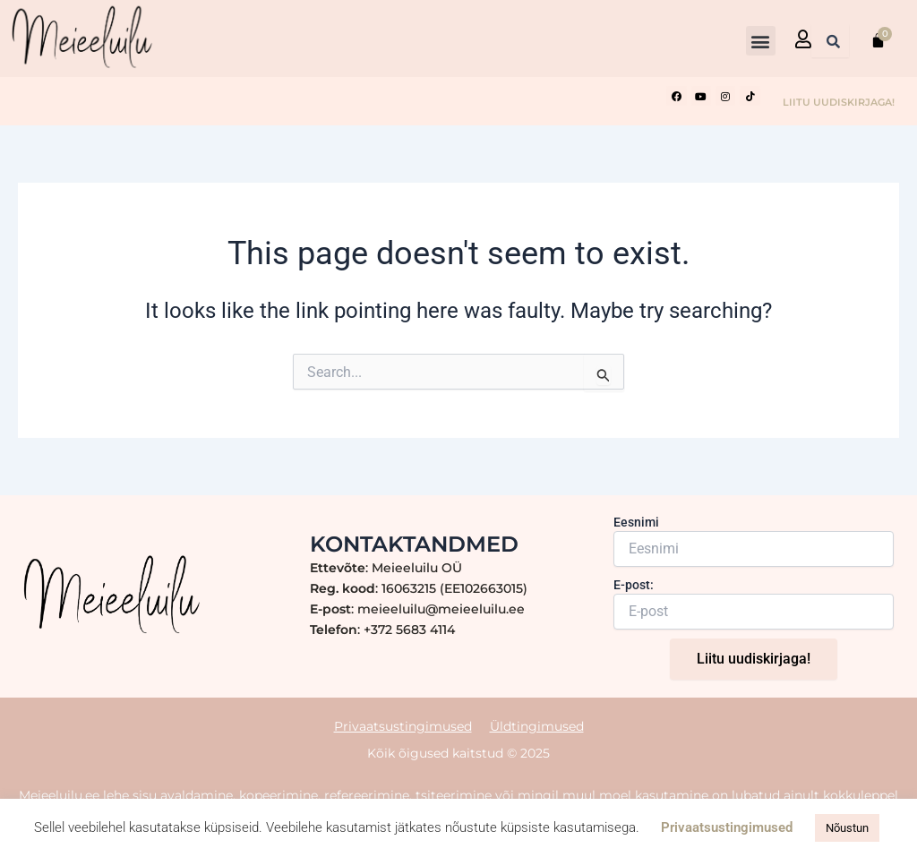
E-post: (633, 585)
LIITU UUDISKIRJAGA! (839, 102)
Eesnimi (636, 522)
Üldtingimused (537, 726)
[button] (761, 41)
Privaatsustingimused (403, 726)
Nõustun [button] (847, 828)
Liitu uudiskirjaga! (753, 658)
